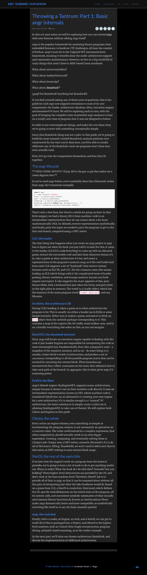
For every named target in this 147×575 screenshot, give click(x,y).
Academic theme (81, 566)
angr (53, 29)
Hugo (95, 566)
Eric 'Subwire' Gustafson (27, 4)
